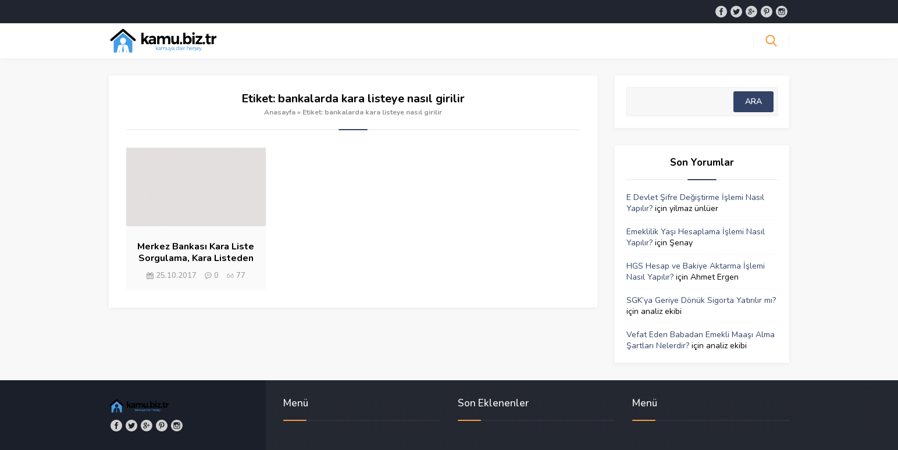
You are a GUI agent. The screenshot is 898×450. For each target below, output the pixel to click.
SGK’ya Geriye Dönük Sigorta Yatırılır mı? (701, 300)
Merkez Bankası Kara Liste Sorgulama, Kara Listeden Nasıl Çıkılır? (195, 258)
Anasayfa (279, 112)
